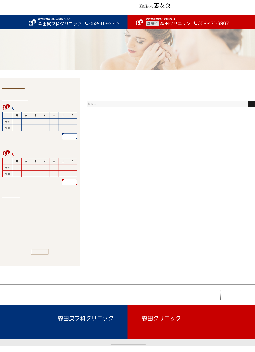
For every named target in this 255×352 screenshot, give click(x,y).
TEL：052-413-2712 (70, 327)
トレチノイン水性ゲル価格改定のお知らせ (40, 231)
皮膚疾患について (143, 295)
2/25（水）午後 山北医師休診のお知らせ (39, 213)
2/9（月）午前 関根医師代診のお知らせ (38, 205)
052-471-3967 (23, 154)
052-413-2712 (23, 108)
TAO (158, 349)
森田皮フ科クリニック (75, 295)
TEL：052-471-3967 (154, 327)
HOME (45, 295)
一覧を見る (40, 252)
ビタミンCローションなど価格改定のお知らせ (42, 240)
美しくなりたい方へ (178, 295)
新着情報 (208, 295)
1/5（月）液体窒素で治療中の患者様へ (38, 222)
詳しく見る (69, 136)
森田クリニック (110, 295)
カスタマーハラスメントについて (128, 342)
